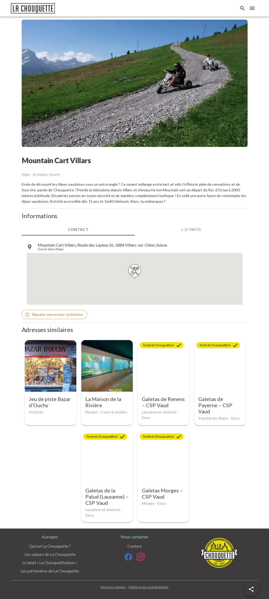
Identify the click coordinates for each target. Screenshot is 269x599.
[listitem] (135, 247)
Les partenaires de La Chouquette (50, 570)
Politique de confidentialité (148, 587)
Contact (134, 545)
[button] (251, 589)
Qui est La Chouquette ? (50, 545)
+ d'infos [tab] (191, 229)
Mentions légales (113, 587)
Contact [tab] (78, 229)
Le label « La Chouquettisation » (50, 562)
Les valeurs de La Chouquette (50, 554)
